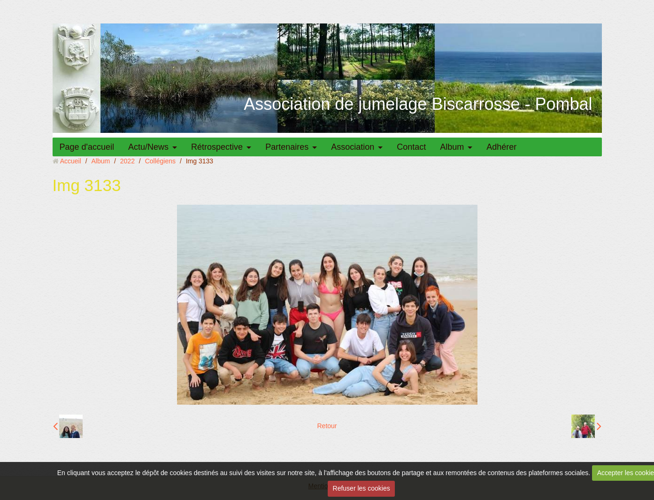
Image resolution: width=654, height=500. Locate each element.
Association (352, 147)
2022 (127, 161)
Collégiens (160, 161)
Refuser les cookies (361, 488)
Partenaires (286, 147)
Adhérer (501, 147)
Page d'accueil (87, 147)
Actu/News (148, 147)
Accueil (70, 161)
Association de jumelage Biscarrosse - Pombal (418, 104)
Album (452, 147)
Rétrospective (217, 147)
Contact (411, 147)
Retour (327, 426)
